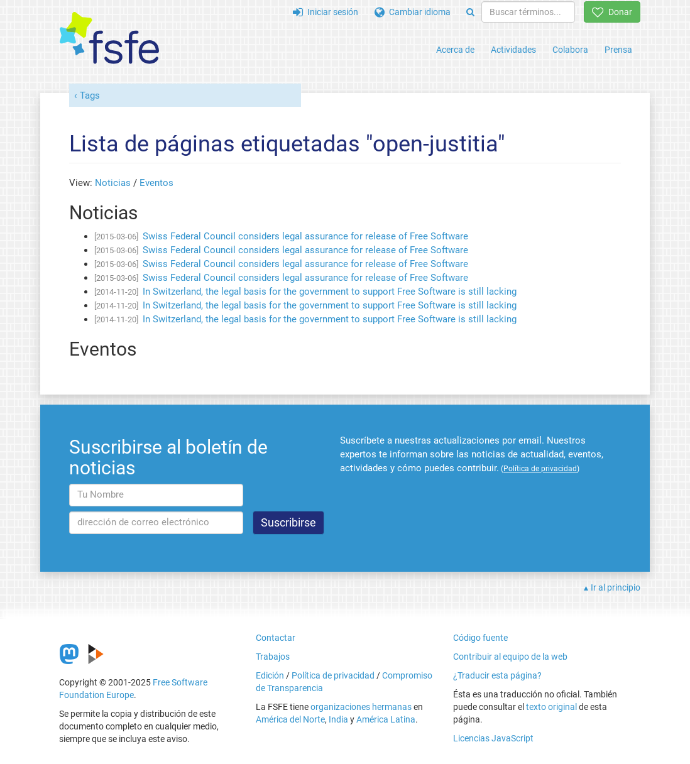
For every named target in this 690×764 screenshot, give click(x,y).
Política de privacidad (333, 675)
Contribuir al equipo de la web (510, 657)
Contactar (275, 638)
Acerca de (455, 50)
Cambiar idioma (413, 12)
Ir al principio (615, 587)
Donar (612, 12)
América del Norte (290, 719)
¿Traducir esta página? (497, 675)
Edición (270, 675)
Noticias (113, 182)
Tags (90, 95)
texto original (551, 707)
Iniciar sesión (325, 12)
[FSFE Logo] (109, 38)
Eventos (156, 182)
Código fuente (480, 638)
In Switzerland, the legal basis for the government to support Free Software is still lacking (330, 291)
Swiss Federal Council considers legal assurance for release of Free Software (305, 236)
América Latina (385, 719)
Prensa (618, 50)
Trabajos (273, 657)
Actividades (513, 50)
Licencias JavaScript (493, 738)
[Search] (470, 12)
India (338, 719)
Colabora (570, 50)
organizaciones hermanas (361, 707)
